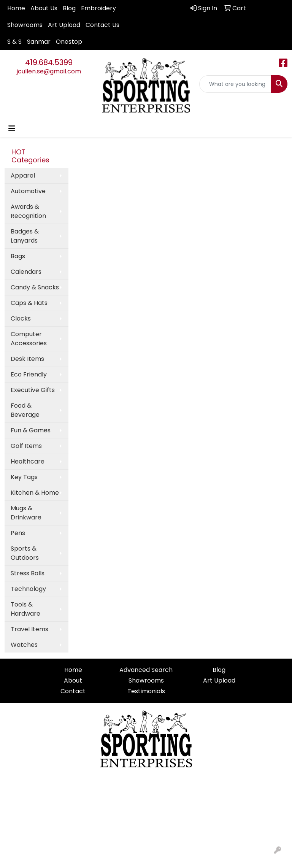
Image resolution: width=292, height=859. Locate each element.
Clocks (21, 318)
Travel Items (29, 629)
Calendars (26, 271)
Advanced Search (146, 669)
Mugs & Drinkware (26, 513)
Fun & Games (31, 430)
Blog (69, 8)
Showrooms (25, 25)
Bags (18, 256)
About (73, 680)
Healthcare (27, 461)
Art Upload (64, 25)
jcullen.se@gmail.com (49, 71)
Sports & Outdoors (25, 553)
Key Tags (24, 477)
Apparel (23, 175)
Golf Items (26, 445)
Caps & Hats (29, 303)
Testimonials (146, 691)
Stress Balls (27, 573)
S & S (14, 41)
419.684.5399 (49, 62)
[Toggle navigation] (12, 128)
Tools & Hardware (25, 609)
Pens (18, 533)
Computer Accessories (29, 339)
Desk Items (27, 358)
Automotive (28, 191)
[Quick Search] (235, 84)
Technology (28, 588)
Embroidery (98, 8)
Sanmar (39, 41)
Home (16, 8)
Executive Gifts (33, 390)
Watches (24, 644)
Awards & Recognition (28, 211)
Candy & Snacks (35, 287)
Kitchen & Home (35, 492)
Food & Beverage (25, 410)
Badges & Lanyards (25, 236)
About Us (43, 8)
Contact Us (102, 25)
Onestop (69, 41)
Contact (73, 691)
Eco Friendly (29, 374)
